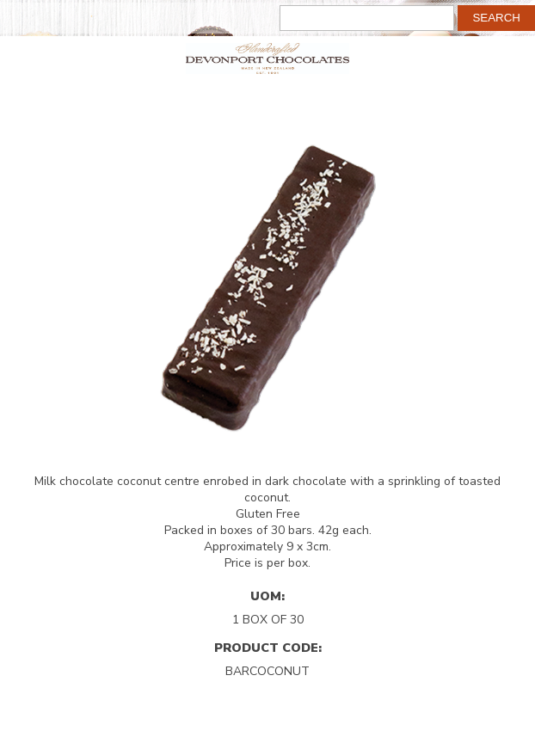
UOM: (267, 596)
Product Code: (268, 647)
